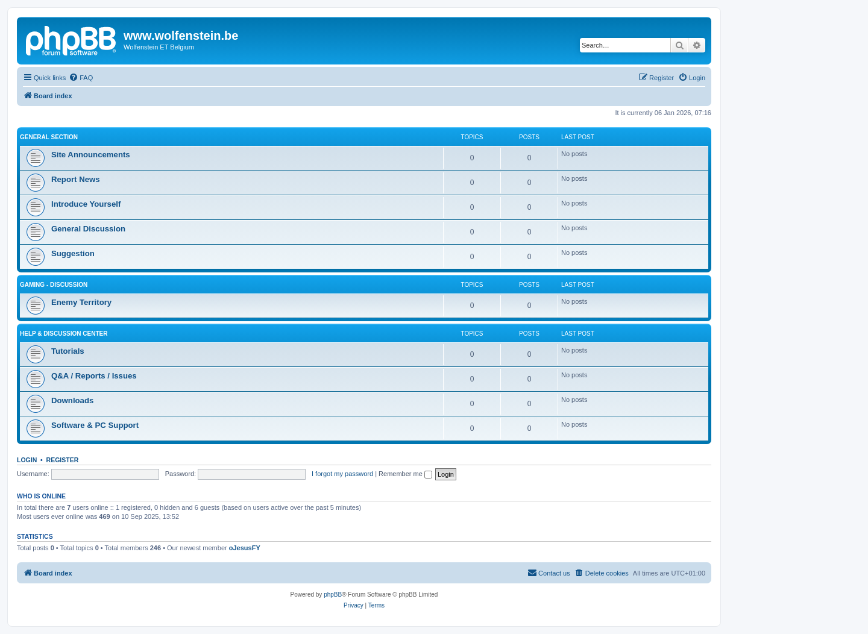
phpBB (333, 594)
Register (62, 459)
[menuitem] (81, 78)
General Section (49, 137)
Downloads (72, 400)
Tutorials (67, 351)
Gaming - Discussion (53, 284)
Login (27, 459)
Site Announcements (90, 154)
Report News (75, 179)
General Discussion (88, 228)
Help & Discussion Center (63, 333)
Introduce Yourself (86, 204)
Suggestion (73, 253)
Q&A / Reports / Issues (94, 375)
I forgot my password (342, 473)
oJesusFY (244, 547)
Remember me (405, 473)
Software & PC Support (95, 425)
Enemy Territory (81, 302)
